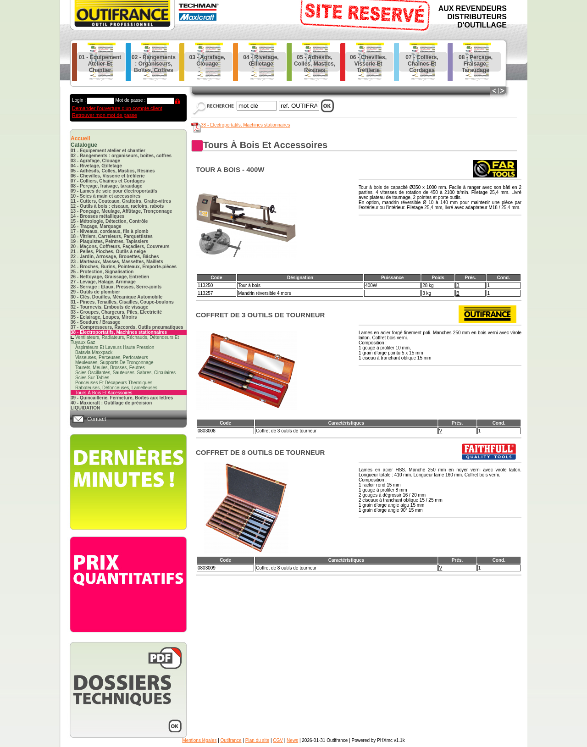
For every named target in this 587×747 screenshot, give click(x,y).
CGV (278, 740)
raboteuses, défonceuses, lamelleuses (116, 387)
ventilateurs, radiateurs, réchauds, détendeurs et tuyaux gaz (125, 340)
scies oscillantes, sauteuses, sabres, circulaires (125, 372)
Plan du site (257, 740)
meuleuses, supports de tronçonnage (114, 362)
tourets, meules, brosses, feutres (110, 367)
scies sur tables (92, 377)
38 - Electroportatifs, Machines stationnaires (245, 124)
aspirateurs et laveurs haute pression (114, 347)
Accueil (80, 138)
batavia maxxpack (93, 352)
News (292, 740)
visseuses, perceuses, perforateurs (111, 357)
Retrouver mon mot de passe (104, 115)
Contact (96, 419)
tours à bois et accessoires (104, 392)
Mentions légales (199, 740)
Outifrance (231, 740)
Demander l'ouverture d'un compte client (117, 108)
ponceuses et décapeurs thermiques (113, 382)
